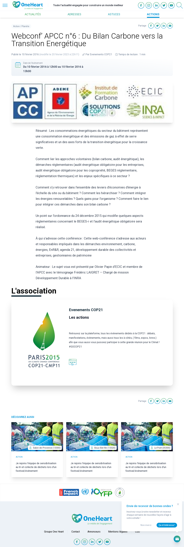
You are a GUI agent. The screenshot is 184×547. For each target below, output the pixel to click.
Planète (25, 26)
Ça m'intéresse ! (167, 525)
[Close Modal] (178, 504)
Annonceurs (94, 531)
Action (16, 26)
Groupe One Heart (54, 531)
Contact (75, 531)
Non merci (145, 525)
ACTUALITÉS (33, 14)
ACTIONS (153, 14)
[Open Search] (179, 5)
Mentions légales (117, 531)
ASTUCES (114, 14)
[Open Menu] (5, 5)
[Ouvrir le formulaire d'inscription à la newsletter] (177, 539)
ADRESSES (74, 14)
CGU (137, 531)
